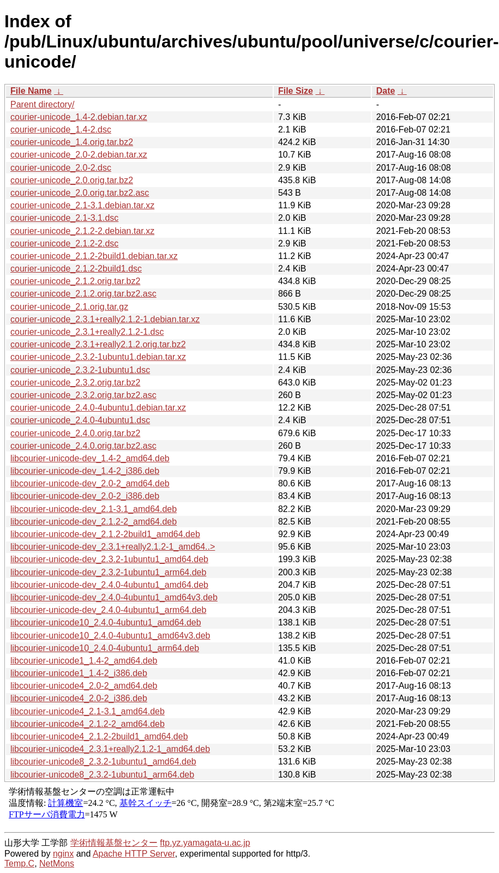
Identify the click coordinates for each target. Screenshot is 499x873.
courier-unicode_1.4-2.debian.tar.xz (78, 117)
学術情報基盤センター (114, 842)
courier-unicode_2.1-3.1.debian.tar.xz (82, 205)
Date (385, 90)
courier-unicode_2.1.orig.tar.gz (69, 306)
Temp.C (19, 863)
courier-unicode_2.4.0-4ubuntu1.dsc (80, 420)
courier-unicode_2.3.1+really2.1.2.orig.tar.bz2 (98, 344)
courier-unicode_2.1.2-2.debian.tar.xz (82, 231)
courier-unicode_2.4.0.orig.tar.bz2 (75, 433)
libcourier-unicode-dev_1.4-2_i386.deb (84, 470)
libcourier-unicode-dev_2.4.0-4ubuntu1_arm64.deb (108, 610)
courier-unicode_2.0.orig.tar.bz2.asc (79, 192)
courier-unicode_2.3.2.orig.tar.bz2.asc (83, 395)
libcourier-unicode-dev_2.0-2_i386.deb (84, 496)
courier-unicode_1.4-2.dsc (60, 129)
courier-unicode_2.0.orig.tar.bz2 (71, 180)
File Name (31, 90)
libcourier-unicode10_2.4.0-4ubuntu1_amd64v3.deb (110, 635)
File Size (295, 90)
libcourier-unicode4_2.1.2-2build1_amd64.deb (99, 736)
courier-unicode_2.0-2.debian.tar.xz (78, 154)
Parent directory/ (42, 104)
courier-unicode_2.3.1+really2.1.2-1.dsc (87, 331)
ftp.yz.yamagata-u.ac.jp (205, 842)
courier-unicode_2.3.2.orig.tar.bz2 (75, 382)
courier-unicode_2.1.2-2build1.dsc (76, 268)
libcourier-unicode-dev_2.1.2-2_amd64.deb (93, 521)
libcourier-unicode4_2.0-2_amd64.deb (84, 685)
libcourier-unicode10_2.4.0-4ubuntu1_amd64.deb (105, 622)
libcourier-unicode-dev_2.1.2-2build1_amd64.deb (105, 534)
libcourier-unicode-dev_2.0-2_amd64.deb (90, 483)
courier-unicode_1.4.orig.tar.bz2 (71, 142)
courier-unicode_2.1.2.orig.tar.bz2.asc (83, 293)
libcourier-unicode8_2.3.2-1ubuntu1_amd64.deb (103, 761)
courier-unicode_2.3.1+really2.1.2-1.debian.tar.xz (105, 319)
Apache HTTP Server (134, 853)
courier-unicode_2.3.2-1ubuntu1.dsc (80, 370)
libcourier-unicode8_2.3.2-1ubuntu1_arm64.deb (102, 774)
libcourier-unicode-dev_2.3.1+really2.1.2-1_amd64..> (112, 546)
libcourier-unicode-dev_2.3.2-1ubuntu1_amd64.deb (109, 559)
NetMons (56, 863)
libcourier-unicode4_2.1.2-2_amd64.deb (87, 723)
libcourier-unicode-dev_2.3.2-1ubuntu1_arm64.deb (108, 572)
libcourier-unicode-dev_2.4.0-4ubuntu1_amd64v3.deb (114, 597)
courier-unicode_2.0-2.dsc (60, 167)
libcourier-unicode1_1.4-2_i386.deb (78, 673)
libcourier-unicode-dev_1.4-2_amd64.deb (90, 458)
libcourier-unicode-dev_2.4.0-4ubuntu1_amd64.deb (109, 584)
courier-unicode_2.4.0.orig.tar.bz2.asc (83, 445)
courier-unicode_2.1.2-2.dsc (64, 243)
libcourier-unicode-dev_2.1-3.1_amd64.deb (93, 509)
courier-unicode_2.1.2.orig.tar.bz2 (75, 281)
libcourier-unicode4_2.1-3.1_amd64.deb (87, 711)
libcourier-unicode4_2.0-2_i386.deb (78, 698)
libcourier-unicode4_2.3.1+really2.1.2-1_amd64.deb (110, 749)
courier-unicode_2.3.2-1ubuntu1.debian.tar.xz (98, 357)
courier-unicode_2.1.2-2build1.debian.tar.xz (94, 256)
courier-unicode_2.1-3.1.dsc (64, 217)
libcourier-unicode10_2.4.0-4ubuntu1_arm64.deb (104, 648)
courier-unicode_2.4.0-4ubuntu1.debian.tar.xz (98, 407)
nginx (63, 853)
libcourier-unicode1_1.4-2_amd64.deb (84, 660)
